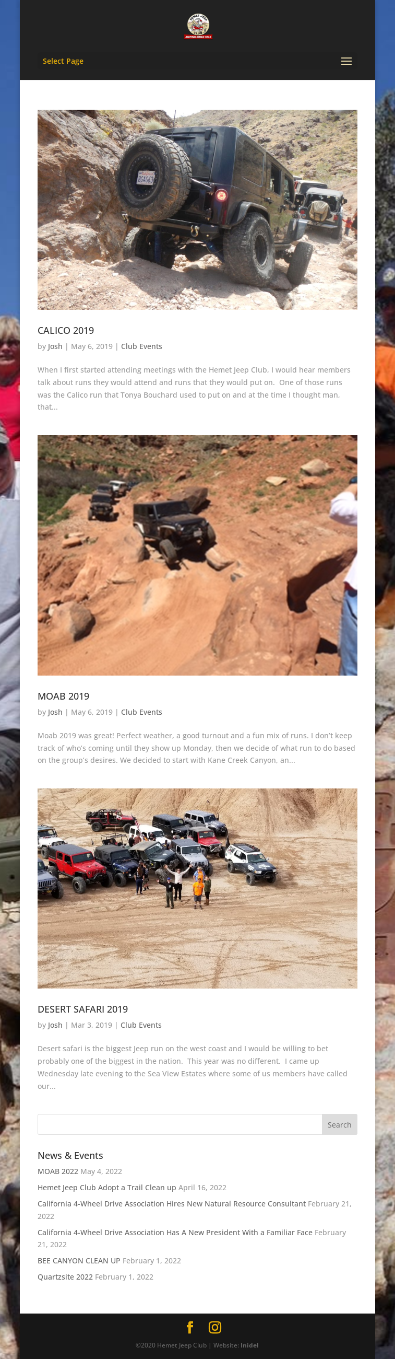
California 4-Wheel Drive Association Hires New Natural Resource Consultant (172, 1204)
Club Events (141, 346)
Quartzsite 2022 (65, 1277)
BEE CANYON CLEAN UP (79, 1260)
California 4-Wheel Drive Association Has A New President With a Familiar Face (175, 1232)
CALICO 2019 (66, 330)
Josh (55, 346)
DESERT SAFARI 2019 (83, 1009)
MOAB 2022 (58, 1171)
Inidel (250, 1345)
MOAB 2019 (63, 696)
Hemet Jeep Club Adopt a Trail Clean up (107, 1187)
